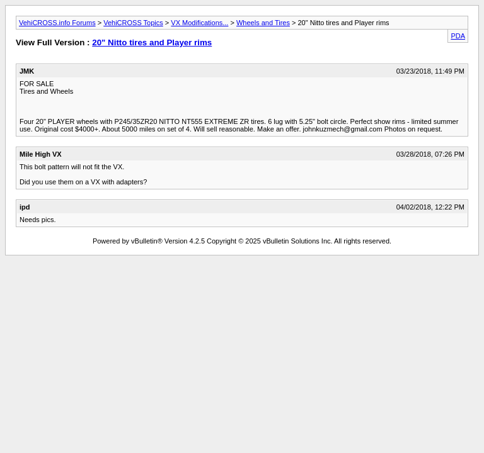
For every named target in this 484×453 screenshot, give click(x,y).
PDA (458, 36)
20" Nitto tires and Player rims (152, 42)
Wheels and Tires (263, 22)
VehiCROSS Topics (133, 22)
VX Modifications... (199, 22)
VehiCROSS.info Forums (57, 22)
